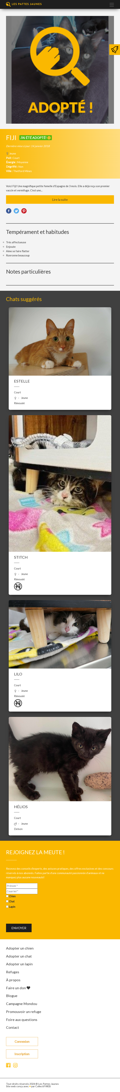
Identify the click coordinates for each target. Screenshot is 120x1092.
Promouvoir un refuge (23, 1011)
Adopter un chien (20, 948)
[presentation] (33, 917)
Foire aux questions (21, 1019)
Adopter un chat (19, 956)
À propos (13, 980)
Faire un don (18, 988)
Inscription (21, 1054)
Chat (12, 901)
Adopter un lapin (19, 964)
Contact (12, 1027)
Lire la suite (60, 199)
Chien (12, 896)
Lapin (12, 906)
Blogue (11, 995)
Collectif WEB (43, 1086)
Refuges (12, 972)
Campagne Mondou (21, 1003)
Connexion (22, 1041)
